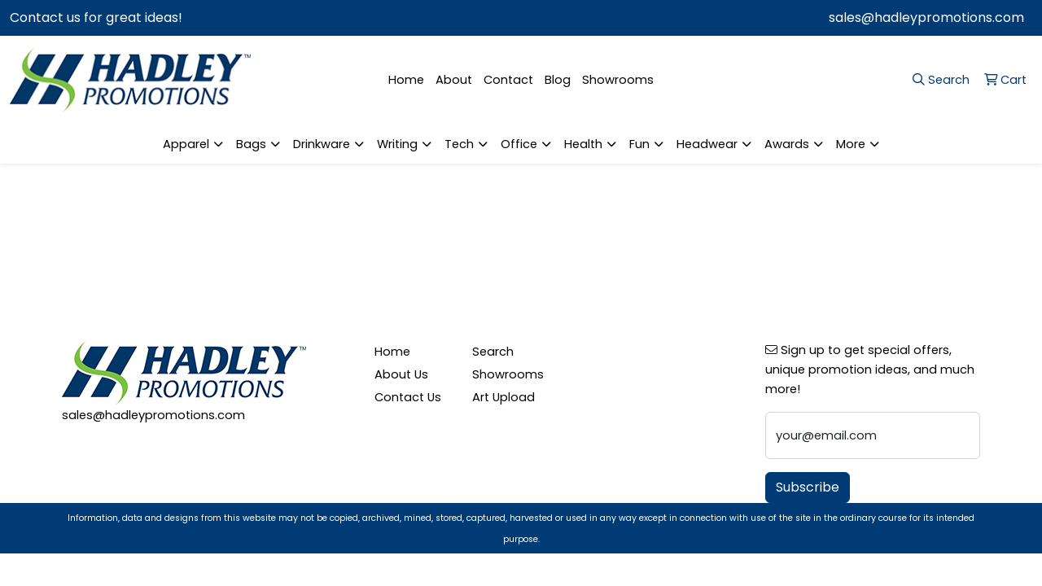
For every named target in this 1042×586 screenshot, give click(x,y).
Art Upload (503, 397)
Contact (508, 80)
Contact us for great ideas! (96, 17)
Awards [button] (786, 144)
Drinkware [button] (321, 144)
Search (493, 351)
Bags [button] (251, 144)
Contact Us (407, 397)
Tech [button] (459, 144)
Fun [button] (639, 144)
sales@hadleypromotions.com (926, 17)
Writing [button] (397, 144)
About (454, 80)
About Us (401, 374)
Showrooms (618, 80)
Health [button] (583, 144)
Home (406, 80)
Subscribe (807, 487)
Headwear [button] (707, 144)
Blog (558, 80)
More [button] (850, 144)
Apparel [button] (186, 144)
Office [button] (519, 144)
